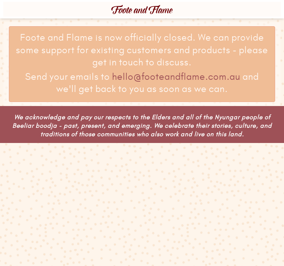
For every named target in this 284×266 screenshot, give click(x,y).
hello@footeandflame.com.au (176, 77)
